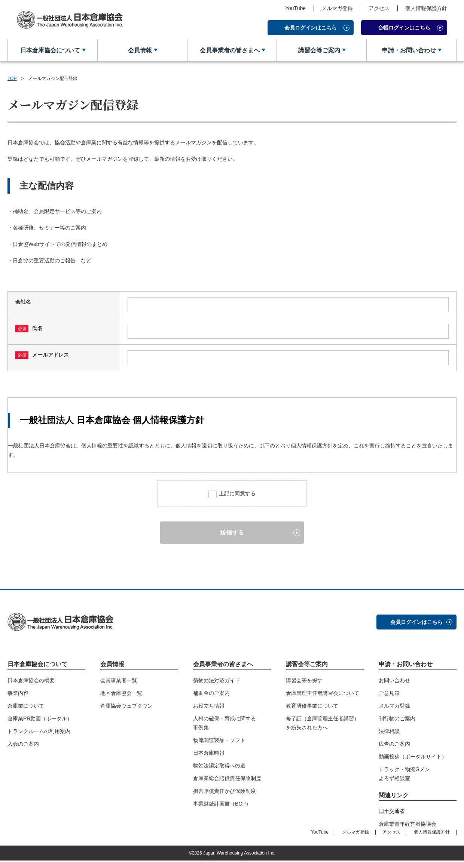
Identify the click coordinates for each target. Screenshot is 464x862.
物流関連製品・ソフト (219, 742)
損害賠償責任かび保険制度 (224, 792)
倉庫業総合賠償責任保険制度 (227, 780)
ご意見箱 (389, 695)
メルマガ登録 (337, 8)
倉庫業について (25, 707)
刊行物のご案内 (397, 720)
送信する (232, 533)
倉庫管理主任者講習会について (322, 695)
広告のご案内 (394, 745)
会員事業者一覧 (118, 682)
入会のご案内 (23, 745)
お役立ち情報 (209, 707)
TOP (11, 78)
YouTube (295, 8)
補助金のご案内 (211, 695)
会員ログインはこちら (310, 28)
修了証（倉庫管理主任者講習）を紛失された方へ (322, 724)
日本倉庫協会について (50, 50)
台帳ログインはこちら (404, 28)
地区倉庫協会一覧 (121, 695)
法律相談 (389, 733)
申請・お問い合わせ (409, 50)
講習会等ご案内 (319, 50)
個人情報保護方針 (426, 8)
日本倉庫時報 (209, 754)
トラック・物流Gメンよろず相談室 (404, 775)
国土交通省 (392, 813)
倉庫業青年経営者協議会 (407, 825)
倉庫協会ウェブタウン (126, 707)
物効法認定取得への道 (219, 767)
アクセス (379, 8)
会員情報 (140, 50)
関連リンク (394, 797)
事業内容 (17, 695)
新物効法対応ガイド (216, 682)
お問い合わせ (394, 682)
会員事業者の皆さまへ (229, 50)
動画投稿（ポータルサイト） (413, 758)
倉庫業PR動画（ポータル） (39, 720)
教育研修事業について (312, 707)
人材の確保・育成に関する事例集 (224, 724)
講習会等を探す (304, 682)
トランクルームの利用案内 (38, 733)
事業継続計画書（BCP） (222, 805)
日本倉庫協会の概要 (31, 682)
